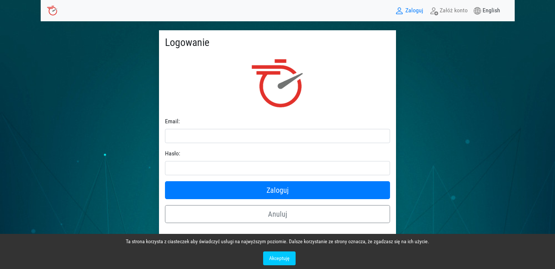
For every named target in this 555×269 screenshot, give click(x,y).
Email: (172, 121)
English (491, 10)
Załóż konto (448, 10)
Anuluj (277, 214)
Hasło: (172, 153)
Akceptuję (279, 258)
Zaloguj (409, 10)
